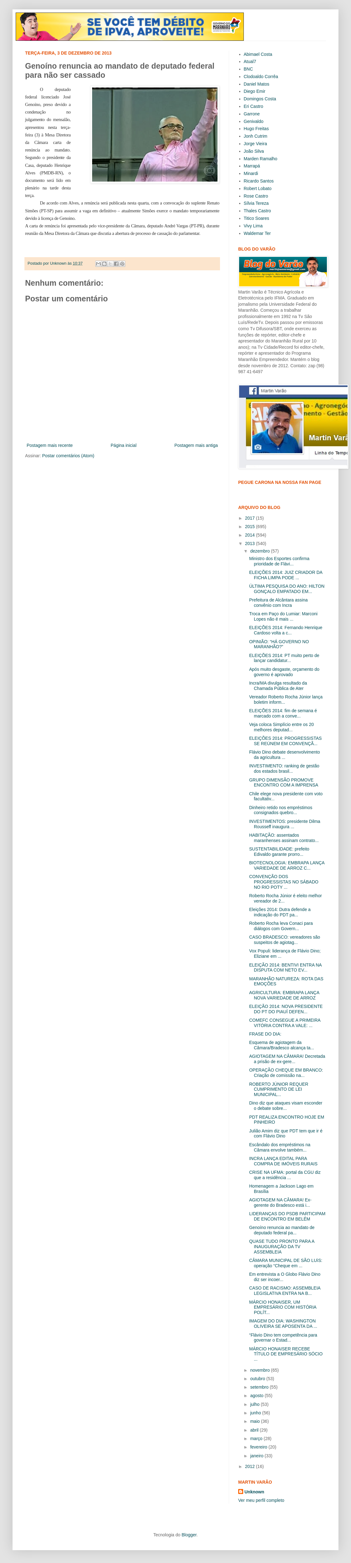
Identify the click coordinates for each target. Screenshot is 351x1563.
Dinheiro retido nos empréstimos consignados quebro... (280, 810)
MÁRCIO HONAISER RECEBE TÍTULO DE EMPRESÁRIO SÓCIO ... (285, 1354)
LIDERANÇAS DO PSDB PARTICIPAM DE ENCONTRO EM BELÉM (287, 1216)
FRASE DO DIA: (265, 1033)
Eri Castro (253, 106)
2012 (250, 1466)
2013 (250, 543)
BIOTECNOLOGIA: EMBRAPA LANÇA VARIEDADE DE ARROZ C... (286, 865)
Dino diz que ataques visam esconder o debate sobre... (285, 1105)
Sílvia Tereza (256, 203)
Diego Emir (254, 91)
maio (255, 1421)
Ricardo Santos (259, 180)
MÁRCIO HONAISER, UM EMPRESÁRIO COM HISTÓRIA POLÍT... (282, 1307)
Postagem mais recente (50, 445)
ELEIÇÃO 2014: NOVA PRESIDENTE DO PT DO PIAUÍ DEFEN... (286, 1009)
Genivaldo (254, 121)
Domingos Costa (260, 98)
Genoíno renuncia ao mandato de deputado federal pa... (282, 1230)
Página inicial (124, 445)
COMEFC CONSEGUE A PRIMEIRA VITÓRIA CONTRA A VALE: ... (284, 1023)
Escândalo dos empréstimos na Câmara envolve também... (279, 1147)
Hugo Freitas (256, 128)
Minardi (251, 173)
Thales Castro (257, 210)
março (257, 1438)
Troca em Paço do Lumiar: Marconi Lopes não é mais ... (283, 616)
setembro (260, 1387)
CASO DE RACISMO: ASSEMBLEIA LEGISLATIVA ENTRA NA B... (284, 1290)
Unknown (254, 1491)
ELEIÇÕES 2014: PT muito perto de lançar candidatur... (284, 658)
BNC (248, 69)
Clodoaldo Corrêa (261, 76)
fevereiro (259, 1446)
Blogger (188, 1534)
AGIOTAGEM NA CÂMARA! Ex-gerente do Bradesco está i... (280, 1202)
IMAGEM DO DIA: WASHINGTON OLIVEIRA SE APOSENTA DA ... (283, 1323)
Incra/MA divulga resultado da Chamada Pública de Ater (278, 686)
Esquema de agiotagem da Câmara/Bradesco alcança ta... (281, 1045)
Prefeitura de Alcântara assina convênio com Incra (278, 602)
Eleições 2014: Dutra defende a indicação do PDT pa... (280, 912)
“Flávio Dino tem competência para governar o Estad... (283, 1338)
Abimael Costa (258, 54)
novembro (260, 1370)
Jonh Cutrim (255, 136)
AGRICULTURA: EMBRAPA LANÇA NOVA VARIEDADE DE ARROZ (284, 995)
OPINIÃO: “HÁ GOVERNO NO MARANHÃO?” (279, 644)
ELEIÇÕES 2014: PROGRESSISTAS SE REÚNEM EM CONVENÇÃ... (285, 741)
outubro (258, 1378)
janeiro (257, 1455)
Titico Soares (256, 218)
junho (256, 1412)
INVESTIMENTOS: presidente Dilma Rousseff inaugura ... (284, 824)
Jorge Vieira (255, 143)
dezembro (260, 551)
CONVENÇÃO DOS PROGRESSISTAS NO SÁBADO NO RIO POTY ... (283, 882)
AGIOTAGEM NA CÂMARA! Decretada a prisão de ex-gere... (287, 1059)
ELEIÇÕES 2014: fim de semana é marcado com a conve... (283, 713)
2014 (250, 535)
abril (254, 1430)
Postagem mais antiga (196, 445)
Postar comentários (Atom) (68, 455)
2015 (250, 526)
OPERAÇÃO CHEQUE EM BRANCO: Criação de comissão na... (286, 1073)
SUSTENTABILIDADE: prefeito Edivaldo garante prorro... (279, 851)
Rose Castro (256, 196)
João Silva (254, 151)
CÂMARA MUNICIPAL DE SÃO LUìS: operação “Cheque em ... (285, 1263)
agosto (257, 1395)
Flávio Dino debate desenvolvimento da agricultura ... (284, 755)
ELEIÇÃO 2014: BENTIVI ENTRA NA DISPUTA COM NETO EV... (285, 967)
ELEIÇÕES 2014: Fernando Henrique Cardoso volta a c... (285, 630)
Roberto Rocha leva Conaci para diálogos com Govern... (281, 926)
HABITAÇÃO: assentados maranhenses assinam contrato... (284, 838)
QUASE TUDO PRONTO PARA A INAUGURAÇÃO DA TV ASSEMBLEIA (281, 1246)
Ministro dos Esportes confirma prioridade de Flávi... (279, 561)
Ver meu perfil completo (261, 1500)
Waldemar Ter (257, 233)
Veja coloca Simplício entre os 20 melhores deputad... (281, 727)
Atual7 (250, 61)
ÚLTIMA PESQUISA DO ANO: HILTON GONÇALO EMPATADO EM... (286, 589)
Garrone (252, 113)
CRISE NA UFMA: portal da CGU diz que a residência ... (285, 1175)
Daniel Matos (257, 84)
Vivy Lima (253, 225)
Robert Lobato (258, 188)
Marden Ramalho (260, 158)
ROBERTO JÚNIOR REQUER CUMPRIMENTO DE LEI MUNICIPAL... (278, 1089)
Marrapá (252, 165)
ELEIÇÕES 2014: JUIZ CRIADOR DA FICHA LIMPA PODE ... (285, 575)
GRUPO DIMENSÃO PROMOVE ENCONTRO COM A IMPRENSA (283, 782)
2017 (250, 518)
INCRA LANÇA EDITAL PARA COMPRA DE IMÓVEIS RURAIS (283, 1161)
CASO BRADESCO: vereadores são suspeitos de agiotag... (284, 940)
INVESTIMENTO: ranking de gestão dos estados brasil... (284, 768)
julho (255, 1404)
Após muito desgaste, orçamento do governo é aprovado (284, 672)
